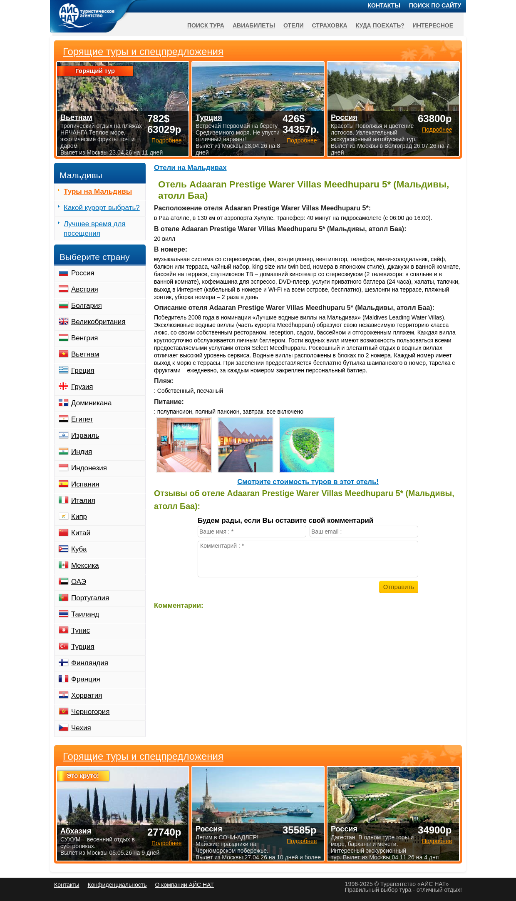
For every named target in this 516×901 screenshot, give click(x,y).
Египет (82, 419)
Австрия (84, 289)
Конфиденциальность (116, 884)
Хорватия (86, 695)
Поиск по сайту (435, 5)
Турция (82, 647)
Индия (81, 452)
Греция (82, 370)
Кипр (79, 517)
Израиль (85, 435)
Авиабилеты (254, 25)
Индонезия (89, 468)
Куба (79, 549)
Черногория (90, 712)
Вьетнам (85, 354)
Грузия (82, 387)
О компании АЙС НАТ (184, 884)
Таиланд (85, 614)
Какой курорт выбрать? (102, 208)
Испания (85, 484)
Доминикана (91, 403)
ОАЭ (78, 582)
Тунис (80, 630)
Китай (80, 533)
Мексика (85, 565)
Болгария (86, 305)
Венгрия (84, 338)
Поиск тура (205, 25)
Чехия (81, 728)
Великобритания (98, 322)
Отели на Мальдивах (190, 168)
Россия (82, 273)
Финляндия (89, 663)
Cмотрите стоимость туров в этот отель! (308, 482)
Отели (293, 25)
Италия (83, 500)
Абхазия (75, 831)
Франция (85, 679)
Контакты (384, 5)
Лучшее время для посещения (95, 228)
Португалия (90, 598)
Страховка (329, 25)
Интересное (433, 25)
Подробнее (166, 843)
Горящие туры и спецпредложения (143, 756)
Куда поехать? (380, 25)
